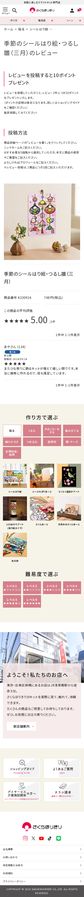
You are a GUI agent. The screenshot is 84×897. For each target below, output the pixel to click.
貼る (21, 29)
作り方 (13, 20)
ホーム (8, 29)
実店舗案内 (21, 726)
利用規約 (8, 873)
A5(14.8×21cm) (65, 29)
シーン (70, 20)
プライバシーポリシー (14, 881)
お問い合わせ (10, 857)
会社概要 (8, 849)
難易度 (42, 20)
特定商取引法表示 (13, 865)
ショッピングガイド (68, 103)
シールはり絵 (38, 29)
